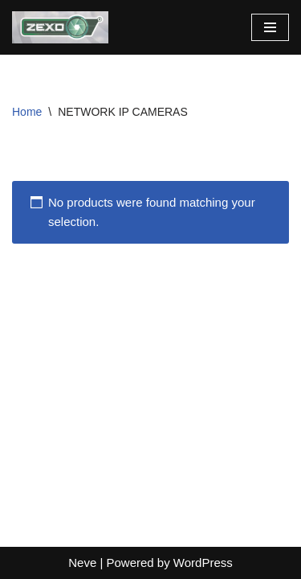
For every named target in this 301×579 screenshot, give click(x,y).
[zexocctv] (60, 27)
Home (27, 111)
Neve (82, 562)
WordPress (203, 562)
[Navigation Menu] (270, 27)
